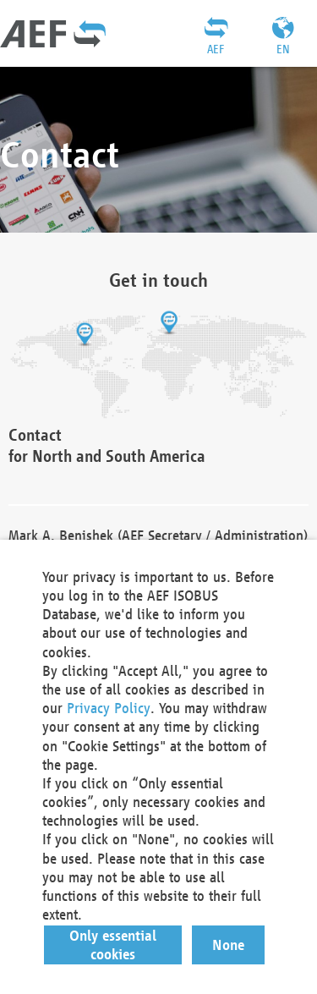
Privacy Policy (108, 708)
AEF (215, 49)
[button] (113, 944)
